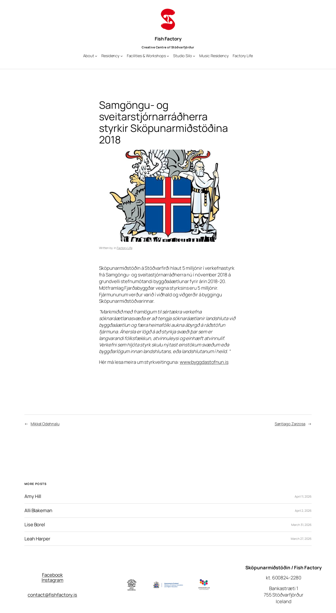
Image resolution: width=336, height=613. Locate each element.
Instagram (52, 580)
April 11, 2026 (303, 496)
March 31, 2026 (301, 525)
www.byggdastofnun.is (204, 362)
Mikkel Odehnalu (45, 423)
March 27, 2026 (301, 539)
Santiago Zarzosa (290, 423)
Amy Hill (32, 496)
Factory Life (124, 248)
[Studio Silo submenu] (194, 56)
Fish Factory (168, 39)
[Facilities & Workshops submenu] (168, 56)
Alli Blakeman (38, 510)
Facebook (52, 575)
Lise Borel (34, 524)
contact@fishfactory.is (52, 595)
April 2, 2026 (303, 511)
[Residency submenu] (121, 56)
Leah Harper (37, 538)
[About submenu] (96, 56)
